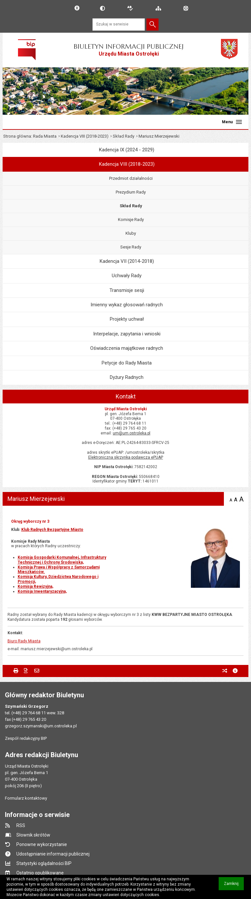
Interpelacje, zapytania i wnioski (126, 334)
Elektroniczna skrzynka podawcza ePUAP (125, 457)
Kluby (131, 233)
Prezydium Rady (131, 192)
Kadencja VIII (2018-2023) (85, 136)
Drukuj (16, 671)
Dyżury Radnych (126, 377)
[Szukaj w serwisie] (118, 24)
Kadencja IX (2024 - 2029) (126, 150)
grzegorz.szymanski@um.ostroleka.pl (41, 725)
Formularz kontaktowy (26, 798)
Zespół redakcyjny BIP (26, 738)
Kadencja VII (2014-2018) (127, 261)
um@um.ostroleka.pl (131, 433)
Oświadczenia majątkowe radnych (126, 348)
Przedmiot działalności (131, 178)
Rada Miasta (45, 136)
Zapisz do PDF (26, 671)
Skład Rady (123, 136)
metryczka (235, 671)
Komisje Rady (131, 219)
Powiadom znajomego (37, 671)
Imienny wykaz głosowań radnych (127, 305)
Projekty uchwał (127, 319)
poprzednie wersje (224, 671)
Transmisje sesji (126, 290)
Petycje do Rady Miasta (127, 363)
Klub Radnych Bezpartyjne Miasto (52, 529)
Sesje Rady (130, 247)
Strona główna (17, 136)
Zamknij (234, 885)
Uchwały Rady (127, 276)
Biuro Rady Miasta (24, 641)
